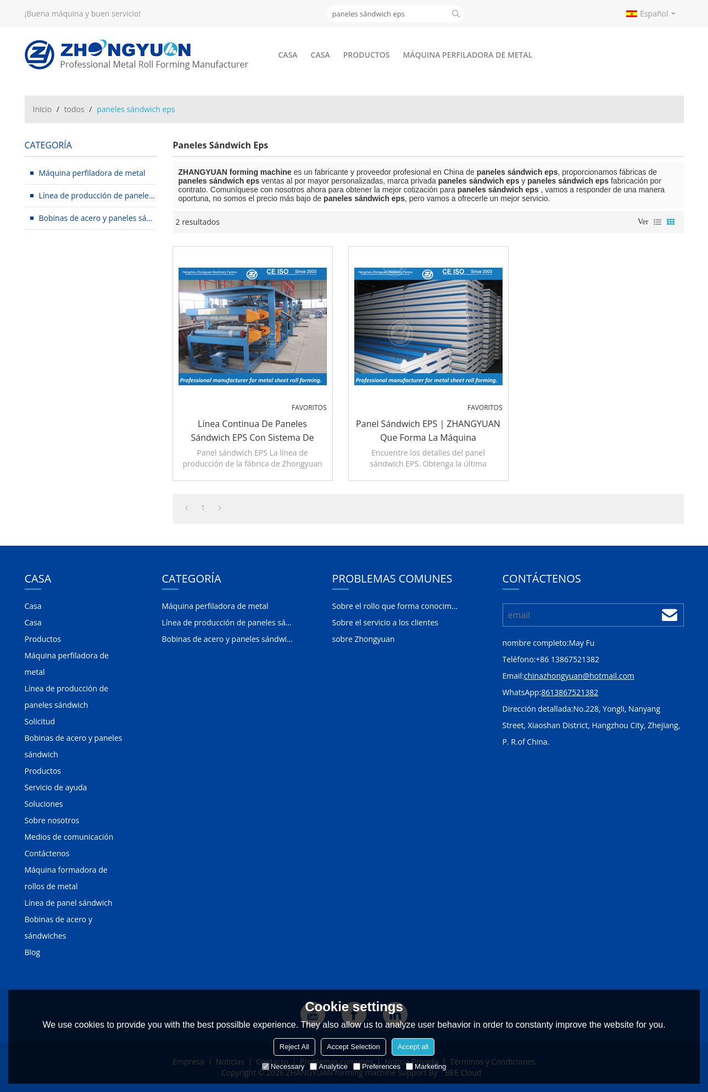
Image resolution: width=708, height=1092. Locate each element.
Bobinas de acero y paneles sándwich (73, 746)
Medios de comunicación (69, 837)
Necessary (283, 1066)
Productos (366, 54)
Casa (288, 54)
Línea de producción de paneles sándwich (67, 696)
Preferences (376, 1066)
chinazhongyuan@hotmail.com (579, 675)
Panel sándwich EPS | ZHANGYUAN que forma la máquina (428, 431)
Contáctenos (47, 853)
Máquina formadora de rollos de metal (66, 877)
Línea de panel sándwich (69, 902)
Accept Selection (353, 1047)
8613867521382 (569, 692)
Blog (33, 952)
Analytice (329, 1066)
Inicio (42, 109)
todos (74, 109)
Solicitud (40, 721)
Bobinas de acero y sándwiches (58, 927)
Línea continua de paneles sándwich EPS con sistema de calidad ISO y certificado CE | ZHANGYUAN (252, 431)
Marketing (426, 1066)
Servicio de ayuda (56, 787)
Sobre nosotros (52, 820)
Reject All (294, 1047)
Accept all (413, 1047)
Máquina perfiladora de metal (467, 54)
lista (657, 222)
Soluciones (44, 804)
